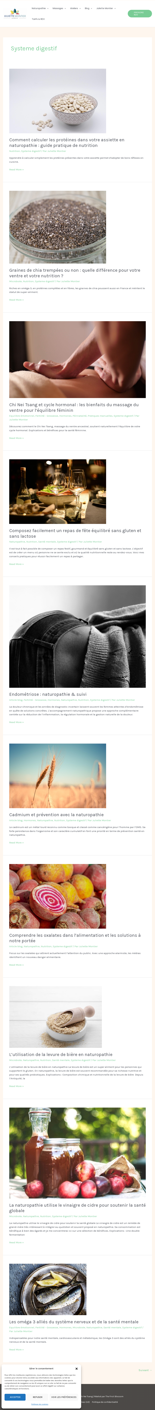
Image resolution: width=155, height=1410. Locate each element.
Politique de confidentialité (105, 1402)
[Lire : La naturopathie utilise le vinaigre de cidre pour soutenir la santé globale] (77, 1152)
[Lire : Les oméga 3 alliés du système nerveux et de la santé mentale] (47, 1289)
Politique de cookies (39, 1404)
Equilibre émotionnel (21, 415)
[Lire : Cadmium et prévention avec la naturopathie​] (57, 775)
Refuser (37, 1397)
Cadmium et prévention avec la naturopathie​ (56, 814)
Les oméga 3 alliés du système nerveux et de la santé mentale (74, 1322)
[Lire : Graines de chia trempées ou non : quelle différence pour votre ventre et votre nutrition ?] (57, 226)
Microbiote (15, 281)
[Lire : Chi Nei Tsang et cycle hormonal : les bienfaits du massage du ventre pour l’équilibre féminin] (77, 359)
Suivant (145, 1370)
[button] (76, 1368)
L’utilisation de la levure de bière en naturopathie (60, 1054)
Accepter (15, 1397)
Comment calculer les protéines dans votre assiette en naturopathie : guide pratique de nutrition (66, 142)
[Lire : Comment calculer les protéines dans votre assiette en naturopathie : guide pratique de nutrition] (57, 100)
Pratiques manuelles (100, 415)
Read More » (16, 169)
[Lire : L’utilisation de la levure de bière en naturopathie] (55, 1016)
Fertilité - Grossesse (46, 415)
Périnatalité (80, 415)
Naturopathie (17, 541)
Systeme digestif (31, 150)
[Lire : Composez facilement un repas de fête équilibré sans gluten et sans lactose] (57, 491)
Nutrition (14, 150)
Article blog (16, 699)
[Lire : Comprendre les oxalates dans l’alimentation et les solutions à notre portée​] (57, 896)
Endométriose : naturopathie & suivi (48, 694)
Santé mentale (47, 541)
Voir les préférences (63, 1397)
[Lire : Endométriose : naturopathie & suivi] (77, 636)
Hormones (65, 415)
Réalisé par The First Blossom (108, 1396)
